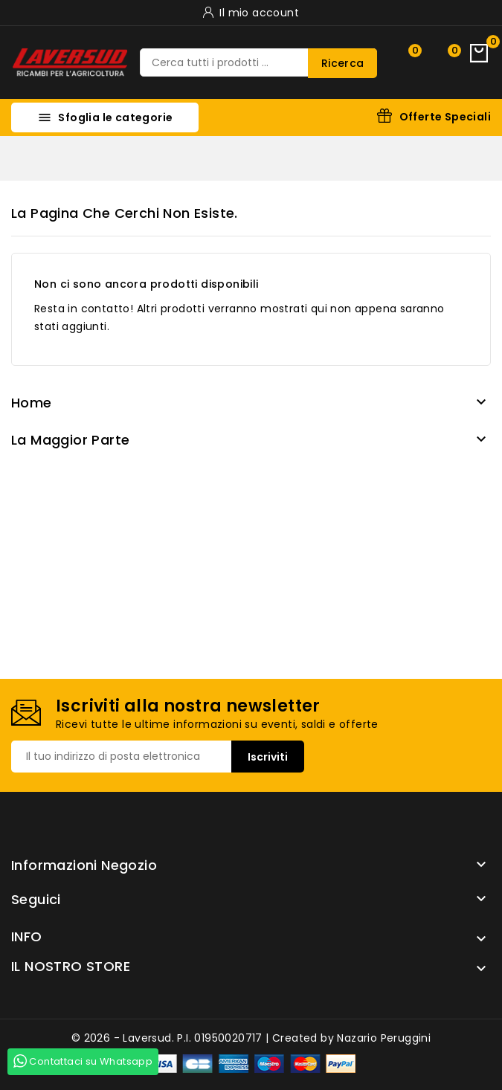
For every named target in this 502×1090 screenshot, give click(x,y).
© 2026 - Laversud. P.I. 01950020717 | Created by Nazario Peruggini (251, 1038)
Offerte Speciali (445, 116)
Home (31, 402)
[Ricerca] (259, 62)
